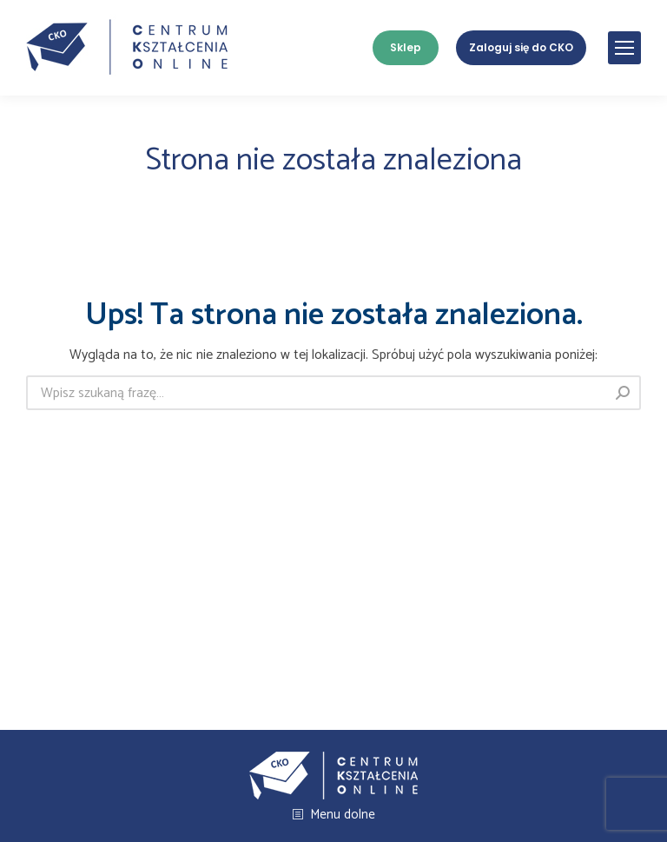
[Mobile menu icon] (624, 47)
